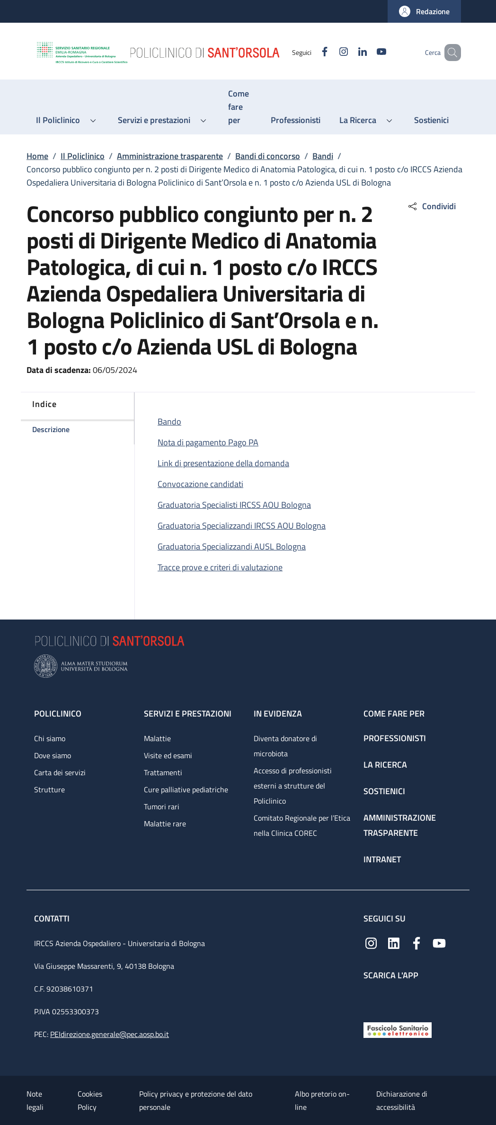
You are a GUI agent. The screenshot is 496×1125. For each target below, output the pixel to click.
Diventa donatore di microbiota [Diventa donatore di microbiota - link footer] (285, 746)
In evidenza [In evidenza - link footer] (278, 713)
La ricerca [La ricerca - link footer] (385, 764)
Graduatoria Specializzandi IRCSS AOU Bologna (242, 525)
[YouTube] (367, 52)
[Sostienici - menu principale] (431, 120)
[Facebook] (310, 52)
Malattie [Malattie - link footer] (157, 738)
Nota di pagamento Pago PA (208, 442)
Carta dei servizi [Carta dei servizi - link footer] (60, 772)
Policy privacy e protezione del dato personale (195, 1100)
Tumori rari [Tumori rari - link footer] (161, 806)
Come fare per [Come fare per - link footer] (394, 713)
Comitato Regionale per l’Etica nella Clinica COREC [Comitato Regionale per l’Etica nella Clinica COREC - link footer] (302, 825)
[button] (424, 11)
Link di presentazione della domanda (223, 463)
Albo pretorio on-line (322, 1100)
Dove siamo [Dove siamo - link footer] (52, 755)
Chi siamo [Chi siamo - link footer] (49, 738)
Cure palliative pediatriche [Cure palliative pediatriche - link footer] (186, 789)
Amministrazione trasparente (170, 156)
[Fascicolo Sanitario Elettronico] (397, 1029)
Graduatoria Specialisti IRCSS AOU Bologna (234, 504)
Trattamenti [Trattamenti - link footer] (163, 772)
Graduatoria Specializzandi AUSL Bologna (232, 546)
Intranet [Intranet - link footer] (382, 859)
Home (37, 156)
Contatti (52, 918)
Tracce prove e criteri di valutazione (220, 567)
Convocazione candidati (200, 484)
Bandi (322, 156)
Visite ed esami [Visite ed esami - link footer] (168, 755)
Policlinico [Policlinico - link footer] (57, 713)
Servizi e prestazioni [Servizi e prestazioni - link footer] (187, 713)
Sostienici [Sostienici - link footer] (384, 791)
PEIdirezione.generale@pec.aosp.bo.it (109, 1034)
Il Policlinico (83, 156)
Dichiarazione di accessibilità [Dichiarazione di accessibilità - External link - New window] (401, 1100)
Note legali (35, 1100)
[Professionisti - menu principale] (295, 120)
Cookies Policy (90, 1100)
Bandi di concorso (267, 156)
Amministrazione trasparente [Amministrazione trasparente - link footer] (399, 825)
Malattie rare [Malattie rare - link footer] (165, 823)
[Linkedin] (348, 52)
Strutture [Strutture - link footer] (49, 789)
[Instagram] (329, 52)
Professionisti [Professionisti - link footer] (394, 738)
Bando (169, 421)
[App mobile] (371, 998)
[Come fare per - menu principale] (240, 107)
